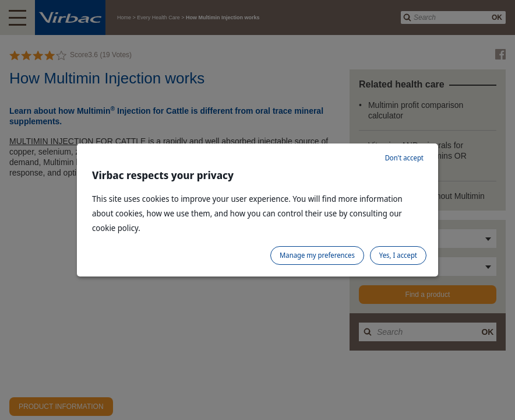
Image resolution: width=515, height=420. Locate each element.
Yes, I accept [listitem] (398, 255)
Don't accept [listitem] (404, 158)
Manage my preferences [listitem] (317, 255)
